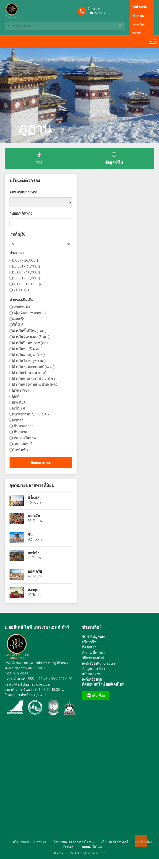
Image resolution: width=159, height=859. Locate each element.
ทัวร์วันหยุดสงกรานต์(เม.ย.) (34, 366)
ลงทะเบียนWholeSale (99, 663)
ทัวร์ (39, 158)
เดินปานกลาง (23, 426)
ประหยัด (19, 402)
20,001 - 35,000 (26, 266)
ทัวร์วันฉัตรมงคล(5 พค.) (31, 336)
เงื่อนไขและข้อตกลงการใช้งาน (73, 842)
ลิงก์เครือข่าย (92, 679)
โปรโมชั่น (20, 450)
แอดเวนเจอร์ (22, 444)
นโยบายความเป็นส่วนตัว (29, 842)
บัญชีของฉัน (139, 7)
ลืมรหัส (136, 33)
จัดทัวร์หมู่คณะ (93, 636)
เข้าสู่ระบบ (138, 15)
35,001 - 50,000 (26, 272)
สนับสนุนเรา (91, 674)
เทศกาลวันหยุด (24, 438)
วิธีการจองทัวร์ (93, 658)
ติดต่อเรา (89, 647)
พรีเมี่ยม (19, 408)
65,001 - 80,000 (27, 284)
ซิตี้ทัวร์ (18, 325)
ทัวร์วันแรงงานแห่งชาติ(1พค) (35, 384)
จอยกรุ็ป (19, 319)
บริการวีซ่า (21, 390)
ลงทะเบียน (138, 24)
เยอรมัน (34, 516)
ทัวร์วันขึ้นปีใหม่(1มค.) (29, 330)
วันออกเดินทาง (21, 213)
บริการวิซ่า (90, 642)
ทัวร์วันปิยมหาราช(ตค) (30, 342)
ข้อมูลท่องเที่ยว (93, 668)
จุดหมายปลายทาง (23, 192)
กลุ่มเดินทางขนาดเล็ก (29, 313)
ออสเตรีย (35, 571)
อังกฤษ (33, 590)
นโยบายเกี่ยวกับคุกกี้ (114, 842)
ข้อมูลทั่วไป (114, 158)
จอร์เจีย (34, 553)
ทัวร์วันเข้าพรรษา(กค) (29, 372)
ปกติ (16, 396)
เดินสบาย (20, 432)
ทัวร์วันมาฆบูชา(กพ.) (29, 354)
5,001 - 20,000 (26, 260)
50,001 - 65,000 (26, 278)
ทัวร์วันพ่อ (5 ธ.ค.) (26, 348)
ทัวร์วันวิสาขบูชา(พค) (29, 360)
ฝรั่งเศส (33, 497)
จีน (30, 534)
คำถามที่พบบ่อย (94, 652)
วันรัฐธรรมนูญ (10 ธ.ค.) (31, 414)
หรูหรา (18, 420)
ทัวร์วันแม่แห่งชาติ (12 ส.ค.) (34, 378)
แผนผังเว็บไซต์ (92, 847)
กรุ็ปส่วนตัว (21, 307)
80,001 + (21, 290)
